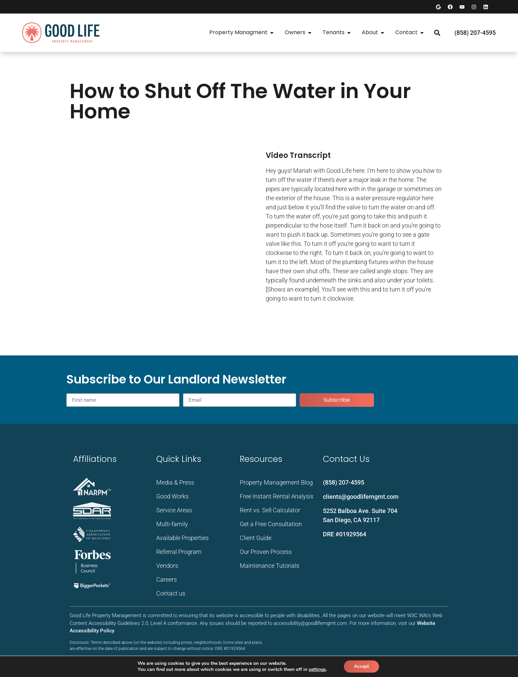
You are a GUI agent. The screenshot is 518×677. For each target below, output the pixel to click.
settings (317, 670)
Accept (361, 666)
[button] (437, 32)
